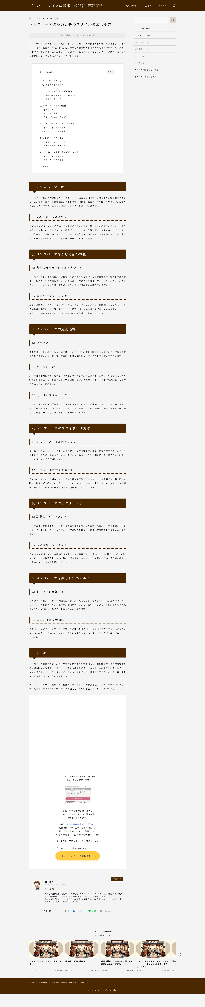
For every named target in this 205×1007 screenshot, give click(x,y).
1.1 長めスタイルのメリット (54, 84)
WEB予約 (147, 5)
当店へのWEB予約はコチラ (147, 70)
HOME (32, 982)
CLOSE (110, 71)
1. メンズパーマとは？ (51, 80)
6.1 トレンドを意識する (53, 156)
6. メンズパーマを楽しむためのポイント (59, 152)
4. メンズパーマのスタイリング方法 (57, 123)
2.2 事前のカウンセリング (53, 99)
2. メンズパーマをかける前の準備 (56, 91)
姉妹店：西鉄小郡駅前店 (145, 76)
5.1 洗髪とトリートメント (54, 142)
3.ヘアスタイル (141, 42)
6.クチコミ (139, 63)
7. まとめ (44, 166)
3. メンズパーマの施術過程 (53, 105)
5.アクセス (139, 56)
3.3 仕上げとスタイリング (54, 117)
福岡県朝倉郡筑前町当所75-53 (81, 824)
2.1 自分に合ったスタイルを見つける (58, 95)
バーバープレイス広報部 (50, 6)
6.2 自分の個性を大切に (53, 160)
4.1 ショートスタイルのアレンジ (57, 127)
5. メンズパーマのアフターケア (55, 137)
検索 (172, 20)
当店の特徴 (131, 5)
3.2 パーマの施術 (50, 113)
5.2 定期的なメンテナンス (54, 145)
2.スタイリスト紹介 (143, 35)
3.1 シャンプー (49, 109)
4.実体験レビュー (142, 49)
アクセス (162, 5)
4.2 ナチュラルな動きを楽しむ (56, 131)
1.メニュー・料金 (142, 28)
